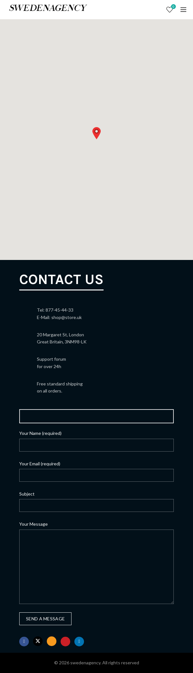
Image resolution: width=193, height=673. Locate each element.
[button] (96, 133)
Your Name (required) (40, 433)
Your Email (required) (39, 463)
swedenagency (85, 662)
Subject (27, 493)
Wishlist (173, 7)
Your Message (33, 524)
